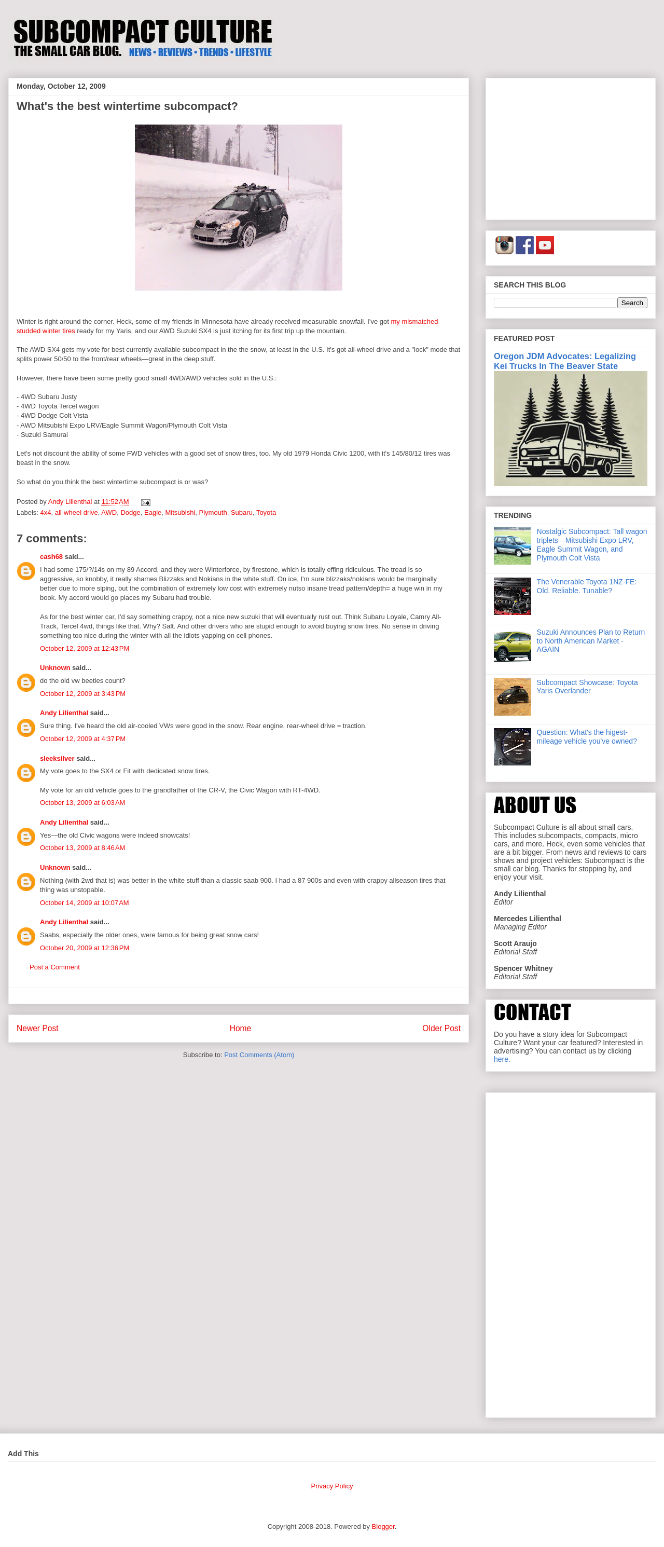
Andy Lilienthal (64, 713)
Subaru (242, 512)
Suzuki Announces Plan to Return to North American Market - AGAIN (591, 641)
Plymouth (213, 512)
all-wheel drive (76, 512)
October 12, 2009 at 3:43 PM (83, 693)
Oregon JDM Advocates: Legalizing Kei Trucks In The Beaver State (565, 361)
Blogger (383, 1526)
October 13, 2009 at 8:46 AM (82, 848)
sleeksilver (57, 758)
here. (502, 1059)
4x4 (45, 512)
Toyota (266, 512)
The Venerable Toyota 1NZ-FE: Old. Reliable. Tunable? (587, 586)
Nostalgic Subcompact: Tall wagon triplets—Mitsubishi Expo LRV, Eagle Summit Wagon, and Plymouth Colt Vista (592, 544)
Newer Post (38, 1028)
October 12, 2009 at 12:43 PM (84, 648)
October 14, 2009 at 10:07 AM (84, 903)
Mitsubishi (180, 512)
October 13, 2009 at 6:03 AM (82, 802)
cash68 (51, 556)
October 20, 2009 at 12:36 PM (84, 948)
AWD (109, 512)
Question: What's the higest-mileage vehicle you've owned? (587, 736)
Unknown (55, 668)
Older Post (441, 1028)
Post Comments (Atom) (259, 1055)
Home (241, 1028)
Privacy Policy (332, 1486)
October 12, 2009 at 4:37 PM (83, 739)
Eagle (152, 512)
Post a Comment (55, 967)
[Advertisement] (570, 147)
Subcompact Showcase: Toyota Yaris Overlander (587, 686)
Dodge (130, 512)
